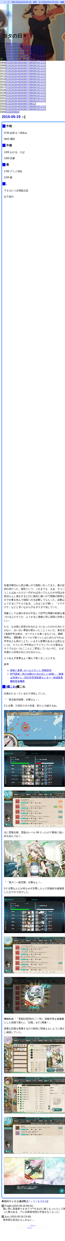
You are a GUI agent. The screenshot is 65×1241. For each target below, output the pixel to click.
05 (20, 46)
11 (17, 43)
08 (7, 43)
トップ (6, 2)
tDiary (32, 1225)
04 (17, 46)
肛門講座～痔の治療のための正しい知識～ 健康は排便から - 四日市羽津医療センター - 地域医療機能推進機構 (36, 678)
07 (27, 46)
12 (20, 43)
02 (10, 46)
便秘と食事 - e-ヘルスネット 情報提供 (30, 670)
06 (24, 46)
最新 (35, 2)
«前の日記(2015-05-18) (21, 2)
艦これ (11, 686)
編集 (62, 2)
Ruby (29, 1228)
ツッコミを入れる (37, 1201)
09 (10, 43)
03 (14, 46)
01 (7, 46)
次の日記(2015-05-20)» (49, 2)
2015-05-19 (11, 117)
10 (14, 43)
